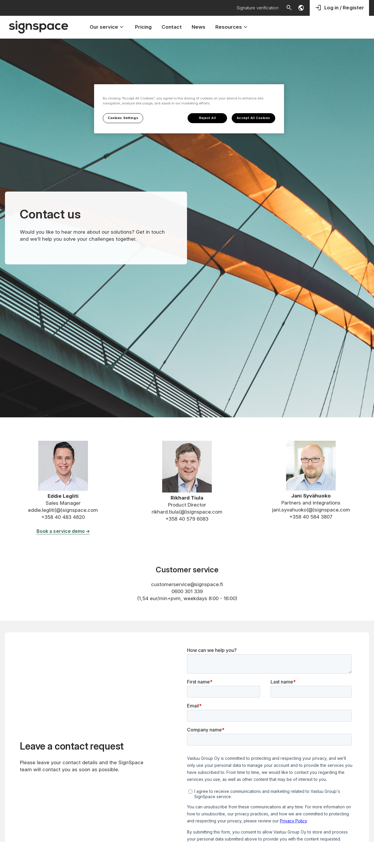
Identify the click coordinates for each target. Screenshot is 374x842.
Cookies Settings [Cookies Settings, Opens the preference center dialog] (123, 118)
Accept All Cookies (253, 118)
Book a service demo (63, 531)
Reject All (207, 118)
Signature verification (257, 8)
